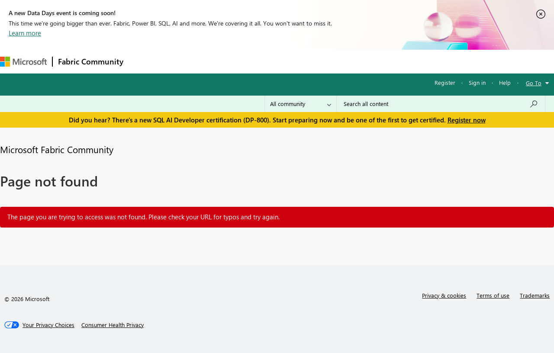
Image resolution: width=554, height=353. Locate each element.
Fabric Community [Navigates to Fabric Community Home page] (90, 61)
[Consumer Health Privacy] (112, 325)
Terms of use (493, 295)
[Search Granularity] (300, 104)
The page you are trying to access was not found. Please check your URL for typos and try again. (143, 216)
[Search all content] (440, 104)
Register (445, 82)
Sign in (477, 82)
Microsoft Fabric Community (56, 149)
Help (505, 82)
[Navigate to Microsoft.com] (23, 62)
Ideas (216, 61)
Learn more (25, 33)
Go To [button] (533, 83)
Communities (255, 61)
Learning (327, 61)
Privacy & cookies (444, 295)
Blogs (294, 61)
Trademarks (535, 295)
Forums (143, 61)
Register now (467, 120)
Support (364, 61)
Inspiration (181, 61)
